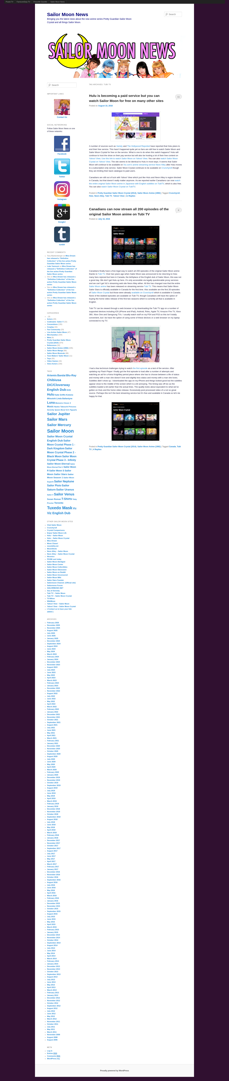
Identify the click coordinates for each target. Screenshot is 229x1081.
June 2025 (51, 636)
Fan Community (53, 329)
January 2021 (52, 743)
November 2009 (53, 1035)
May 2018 (51, 827)
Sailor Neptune (64, 481)
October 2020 (52, 751)
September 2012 (53, 1006)
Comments (53, 1056)
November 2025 (53, 628)
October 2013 (52, 972)
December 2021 (53, 714)
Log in (49, 1051)
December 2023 (53, 662)
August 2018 (52, 819)
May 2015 (51, 922)
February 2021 (53, 741)
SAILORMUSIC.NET (55, 588)
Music (50, 406)
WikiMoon (51, 601)
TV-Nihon (51, 598)
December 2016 (53, 872)
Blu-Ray (71, 375)
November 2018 (53, 812)
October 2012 (52, 1003)
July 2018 (51, 822)
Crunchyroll (167, 168)
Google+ (62, 222)
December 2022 (53, 688)
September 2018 (53, 817)
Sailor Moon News (57, 2)
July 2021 (51, 728)
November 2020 (53, 749)
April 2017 (51, 861)
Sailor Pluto (54, 485)
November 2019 (53, 780)
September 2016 (53, 880)
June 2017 (51, 856)
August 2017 (52, 851)
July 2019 (51, 791)
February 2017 (53, 867)
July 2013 (51, 979)
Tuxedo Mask (59, 508)
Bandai (61, 375)
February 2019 (53, 804)
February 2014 (53, 961)
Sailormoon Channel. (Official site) (61, 583)
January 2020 (52, 775)
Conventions (52, 324)
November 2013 (53, 969)
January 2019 (52, 806)
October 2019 (52, 783)
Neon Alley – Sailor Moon (57, 551)
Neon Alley (99, 196)
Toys (49, 358)
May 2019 (51, 796)
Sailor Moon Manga (55, 350)
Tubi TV (108, 196)
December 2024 (53, 641)
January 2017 (52, 869)
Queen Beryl (60, 410)
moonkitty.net (52, 546)
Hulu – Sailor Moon (55, 535)
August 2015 (52, 914)
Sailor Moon (60, 431)
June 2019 (51, 793)
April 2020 (51, 767)
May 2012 (51, 1016)
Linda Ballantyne (64, 398)
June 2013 (51, 982)
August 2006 (52, 1040)
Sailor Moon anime (97, 286)
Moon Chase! (52, 543)
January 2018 (52, 838)
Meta (49, 337)
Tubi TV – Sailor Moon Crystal (59, 596)
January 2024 (52, 659)
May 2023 (51, 675)
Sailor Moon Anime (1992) (149, 193)
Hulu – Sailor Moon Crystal (58, 538)
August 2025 (52, 630)
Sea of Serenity (53, 591)
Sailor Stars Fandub (55, 580)
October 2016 (52, 877)
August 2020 (52, 756)
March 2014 (52, 958)
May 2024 (51, 651)
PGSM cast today (54, 559)
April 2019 (51, 798)
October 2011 (52, 1024)
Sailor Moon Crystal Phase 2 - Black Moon (61, 452)
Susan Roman (54, 499)
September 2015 (53, 911)
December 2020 (53, 746)
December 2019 (53, 777)
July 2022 (51, 696)
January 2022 (52, 712)
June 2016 (51, 888)
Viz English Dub (58, 513)
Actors (50, 319)
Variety (119, 146)
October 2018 (52, 814)
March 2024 (52, 654)
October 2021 (52, 720)
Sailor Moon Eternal (58, 463)
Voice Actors (52, 364)
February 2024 (53, 657)
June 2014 (51, 951)
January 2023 (52, 686)
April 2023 (51, 678)
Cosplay (50, 327)
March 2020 (52, 770)
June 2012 (51, 1014)
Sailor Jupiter (58, 414)
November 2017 (53, 843)
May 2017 (51, 859)
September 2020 (53, 754)
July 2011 (51, 1027)
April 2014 (51, 956)
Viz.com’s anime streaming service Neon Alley (144, 164)
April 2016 (51, 893)
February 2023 (53, 683)
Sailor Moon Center (55, 564)
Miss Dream (52, 541)
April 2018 (51, 830)
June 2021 (51, 730)
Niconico (50, 556)
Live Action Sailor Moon (57, 332)
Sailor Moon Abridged (56, 562)
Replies (130, 196)
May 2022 (51, 701)
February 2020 (53, 772)
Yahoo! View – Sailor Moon (58, 604)
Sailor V (50, 495)
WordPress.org (53, 1059)
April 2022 (51, 704)
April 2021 (51, 735)
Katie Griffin (60, 395)
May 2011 (51, 1029)
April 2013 (51, 987)
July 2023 (51, 670)
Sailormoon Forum (55, 585)
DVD (69, 390)
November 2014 (53, 937)
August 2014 (52, 945)
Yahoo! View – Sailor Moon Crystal (61, 606)
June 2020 (51, 762)
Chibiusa (54, 380)
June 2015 (51, 919)
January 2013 (52, 995)
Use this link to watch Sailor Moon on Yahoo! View (124, 158)
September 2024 (53, 644)
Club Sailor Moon (54, 525)
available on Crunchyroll (143, 292)
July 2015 (51, 917)
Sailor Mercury (59, 425)
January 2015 (52, 932)
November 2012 (53, 1000)
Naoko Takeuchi (61, 407)
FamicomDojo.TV (23, 2)
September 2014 (53, 943)
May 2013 (51, 985)
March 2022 (52, 707)
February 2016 (53, 898)
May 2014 (51, 953)
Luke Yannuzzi (53, 266)
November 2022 (53, 691)
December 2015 (53, 903)
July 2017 (51, 854)
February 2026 (53, 623)
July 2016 (51, 885)
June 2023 (51, 672)
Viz (74, 508)
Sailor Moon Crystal (100, 292)
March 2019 (52, 801)
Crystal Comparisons (56, 530)
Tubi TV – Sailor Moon (56, 593)
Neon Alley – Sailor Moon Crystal (60, 554)
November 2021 (53, 717)
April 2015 (51, 924)
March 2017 (52, 864)
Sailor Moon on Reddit (56, 572)
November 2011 (53, 1021)
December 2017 (53, 840)
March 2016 (52, 896)
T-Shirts (67, 499)
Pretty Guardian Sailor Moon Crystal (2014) (116, 193)
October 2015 (52, 909)
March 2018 (52, 833)
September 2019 (53, 785)
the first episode (140, 368)
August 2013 (52, 977)
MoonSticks (52, 549)
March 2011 (52, 1032)
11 (178, 97)
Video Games (52, 361)
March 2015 (52, 927)
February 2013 (53, 993)
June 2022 (51, 699)
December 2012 (53, 998)
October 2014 (52, 940)
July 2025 (51, 633)
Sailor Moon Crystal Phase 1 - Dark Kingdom (61, 444)
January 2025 (52, 638)
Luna (51, 402)
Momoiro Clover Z (63, 403)
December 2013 (53, 966)
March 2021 (52, 738)
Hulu (91, 196)
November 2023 (53, 665)
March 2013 (52, 990)
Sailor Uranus (65, 489)
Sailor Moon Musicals (56, 353)
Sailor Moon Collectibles (57, 567)
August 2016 (52, 882)
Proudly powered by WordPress (114, 1071)
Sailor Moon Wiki (54, 577)
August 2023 (52, 667)
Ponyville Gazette (40, 2)
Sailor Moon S (56, 470)
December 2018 (53, 809)
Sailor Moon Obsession (56, 570)
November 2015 (53, 906)
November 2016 (53, 875)
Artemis (52, 375)
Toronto (58, 502)
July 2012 (51, 1011)
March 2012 (52, 1019)
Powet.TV (9, 2)
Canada (172, 446)
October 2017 (52, 846)
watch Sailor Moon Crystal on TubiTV (118, 186)
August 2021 (52, 725)
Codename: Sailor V (55, 322)
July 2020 (51, 759)
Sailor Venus (64, 494)
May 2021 (51, 733)
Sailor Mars (57, 419)
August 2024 (52, 646)
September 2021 (53, 722)
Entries (52, 1053)
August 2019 (52, 788)
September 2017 (53, 848)
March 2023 (52, 680)
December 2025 (53, 625)
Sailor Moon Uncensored (57, 575)
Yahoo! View (94, 158)
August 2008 (52, 1037)
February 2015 (53, 930)
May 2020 (51, 764)
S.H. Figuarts (71, 410)
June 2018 (51, 825)
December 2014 (53, 935)
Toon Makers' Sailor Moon (58, 356)
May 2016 (51, 890)
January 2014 (52, 964)
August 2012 (52, 1008)
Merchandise (52, 335)
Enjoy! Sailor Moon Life (56, 533)
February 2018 (53, 835)
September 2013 (53, 974)
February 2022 (53, 709)
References (51, 345)
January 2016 (52, 901)
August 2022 (52, 693)
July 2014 (51, 948)
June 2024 (51, 649)
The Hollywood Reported (138, 146)
